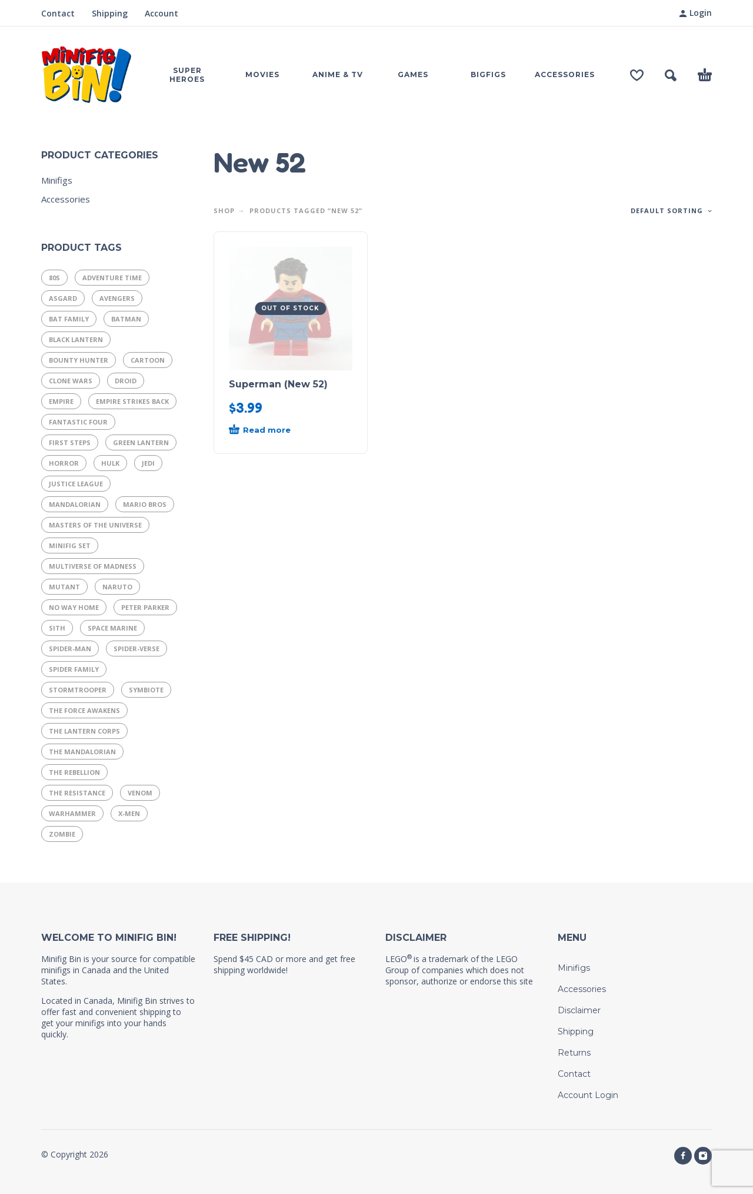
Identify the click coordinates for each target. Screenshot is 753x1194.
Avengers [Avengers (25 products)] (117, 298)
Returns (574, 1052)
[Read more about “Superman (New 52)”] (269, 430)
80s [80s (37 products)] (54, 277)
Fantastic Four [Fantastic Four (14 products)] (78, 421)
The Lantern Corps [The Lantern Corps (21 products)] (84, 731)
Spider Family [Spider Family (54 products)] (74, 669)
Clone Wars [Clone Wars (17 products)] (70, 380)
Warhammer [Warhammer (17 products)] (72, 813)
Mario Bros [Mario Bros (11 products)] (144, 504)
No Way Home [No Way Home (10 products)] (74, 607)
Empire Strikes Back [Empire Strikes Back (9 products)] (132, 401)
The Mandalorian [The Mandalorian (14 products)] (82, 751)
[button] (671, 75)
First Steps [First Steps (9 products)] (70, 442)
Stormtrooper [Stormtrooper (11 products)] (77, 689)
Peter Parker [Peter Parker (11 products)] (145, 607)
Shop (224, 210)
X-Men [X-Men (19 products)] (129, 813)
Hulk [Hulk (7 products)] (110, 463)
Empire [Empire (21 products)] (61, 401)
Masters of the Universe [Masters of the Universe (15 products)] (95, 524)
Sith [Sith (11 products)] (57, 627)
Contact (58, 13)
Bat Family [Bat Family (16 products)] (69, 318)
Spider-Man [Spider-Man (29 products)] (70, 648)
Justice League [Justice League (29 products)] (76, 483)
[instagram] (703, 1156)
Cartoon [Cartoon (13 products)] (148, 360)
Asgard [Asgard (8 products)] (63, 298)
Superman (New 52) (278, 384)
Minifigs (56, 180)
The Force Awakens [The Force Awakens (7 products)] (84, 710)
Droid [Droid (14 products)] (125, 380)
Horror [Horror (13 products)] (64, 463)
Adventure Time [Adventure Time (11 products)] (112, 277)
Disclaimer (579, 1010)
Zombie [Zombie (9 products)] (62, 834)
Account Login (588, 1095)
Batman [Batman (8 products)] (126, 318)
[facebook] (683, 1156)
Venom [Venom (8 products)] (140, 792)
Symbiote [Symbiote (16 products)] (146, 689)
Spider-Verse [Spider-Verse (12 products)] (136, 648)
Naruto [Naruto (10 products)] (117, 586)
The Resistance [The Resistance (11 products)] (77, 792)
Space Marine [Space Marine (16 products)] (112, 627)
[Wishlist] (637, 75)
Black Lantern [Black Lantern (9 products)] (76, 339)
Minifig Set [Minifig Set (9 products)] (70, 545)
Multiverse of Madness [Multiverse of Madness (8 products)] (92, 566)
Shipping (110, 13)
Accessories (65, 199)
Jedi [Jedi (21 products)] (148, 463)
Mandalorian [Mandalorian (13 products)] (75, 504)
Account (161, 13)
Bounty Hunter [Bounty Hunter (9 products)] (78, 360)
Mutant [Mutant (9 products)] (64, 586)
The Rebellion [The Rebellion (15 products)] (74, 772)
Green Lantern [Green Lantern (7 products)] (141, 442)
